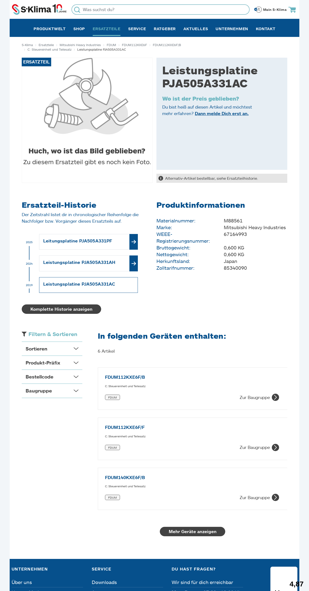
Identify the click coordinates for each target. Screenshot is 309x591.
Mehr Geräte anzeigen (188, 449)
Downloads (104, 500)
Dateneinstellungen (108, 563)
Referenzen (24, 540)
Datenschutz (62, 563)
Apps (97, 510)
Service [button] (137, 28)
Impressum (25, 563)
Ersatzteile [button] (106, 28)
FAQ (96, 540)
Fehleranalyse (107, 520)
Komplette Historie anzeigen (61, 309)
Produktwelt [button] (50, 28)
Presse (19, 530)
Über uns (22, 500)
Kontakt (265, 28)
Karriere (21, 520)
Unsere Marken (29, 510)
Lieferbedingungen (224, 563)
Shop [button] (79, 28)
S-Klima (27, 45)
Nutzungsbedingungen (166, 563)
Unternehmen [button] (232, 28)
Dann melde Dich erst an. (222, 113)
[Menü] (294, 511)
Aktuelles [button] (195, 28)
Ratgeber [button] (165, 28)
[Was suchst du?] (160, 9)
